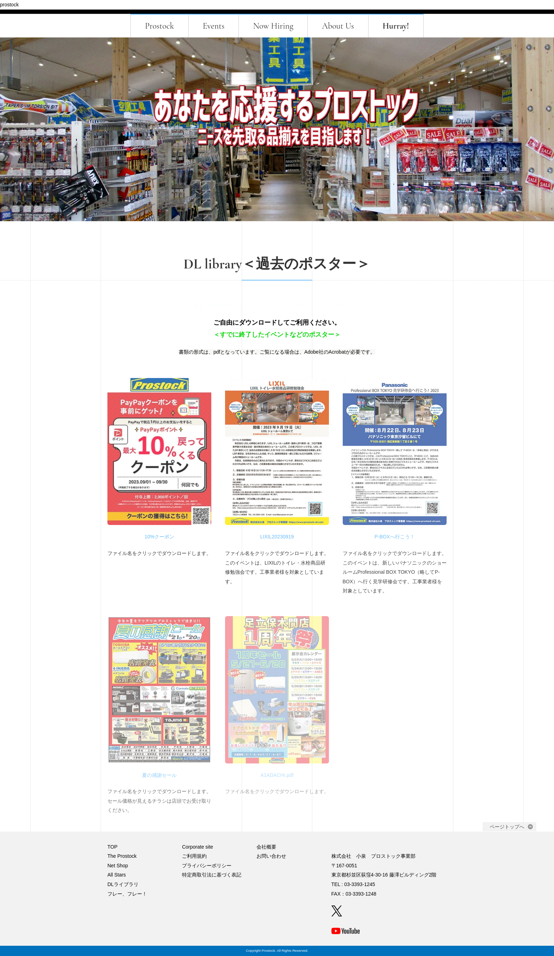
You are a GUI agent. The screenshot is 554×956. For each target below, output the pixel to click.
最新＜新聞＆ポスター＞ (221, 303)
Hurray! (396, 26)
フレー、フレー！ (127, 894)
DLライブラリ (122, 884)
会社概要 (266, 847)
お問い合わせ (271, 856)
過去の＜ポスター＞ (338, 303)
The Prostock (121, 856)
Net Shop (117, 865)
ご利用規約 (194, 856)
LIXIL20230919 (277, 536)
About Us (338, 26)
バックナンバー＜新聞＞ (282, 303)
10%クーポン (159, 536)
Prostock (159, 26)
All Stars (116, 875)
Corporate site (197, 847)
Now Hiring (273, 26)
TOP (112, 847)
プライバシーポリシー (206, 865)
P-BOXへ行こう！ (395, 536)
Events (214, 26)
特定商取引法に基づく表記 (211, 875)
